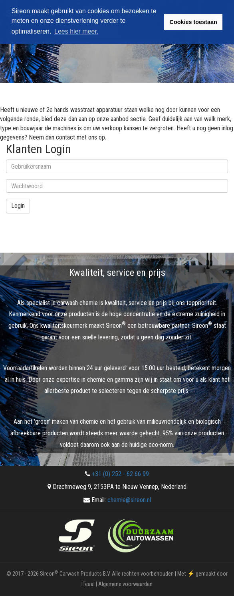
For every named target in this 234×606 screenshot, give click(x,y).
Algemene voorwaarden (125, 584)
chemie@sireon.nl (129, 500)
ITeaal (88, 584)
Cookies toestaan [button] (193, 22)
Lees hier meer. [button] (76, 31)
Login (18, 205)
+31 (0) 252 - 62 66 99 (120, 474)
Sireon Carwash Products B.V (74, 573)
